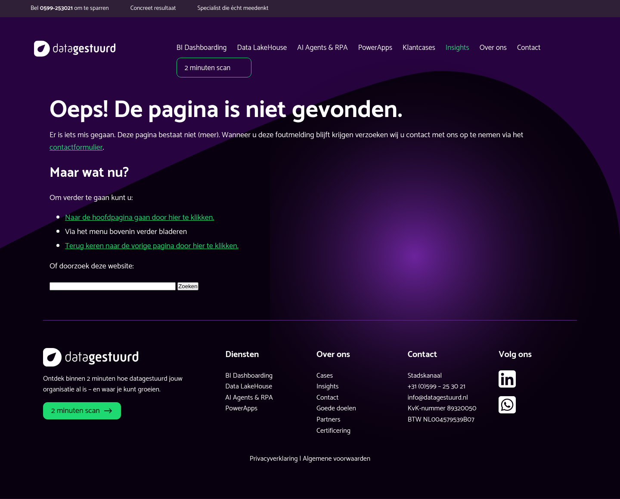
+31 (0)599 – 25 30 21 (436, 386)
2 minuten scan (75, 410)
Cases (324, 376)
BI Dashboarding (249, 376)
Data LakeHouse (248, 386)
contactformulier (76, 147)
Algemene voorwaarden (336, 459)
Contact (327, 398)
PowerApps (241, 408)
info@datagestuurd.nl (438, 398)
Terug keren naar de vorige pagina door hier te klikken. (152, 246)
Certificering (333, 431)
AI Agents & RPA (249, 398)
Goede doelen (336, 408)
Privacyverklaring (274, 459)
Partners (328, 419)
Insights (327, 386)
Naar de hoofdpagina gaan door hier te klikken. (139, 217)
